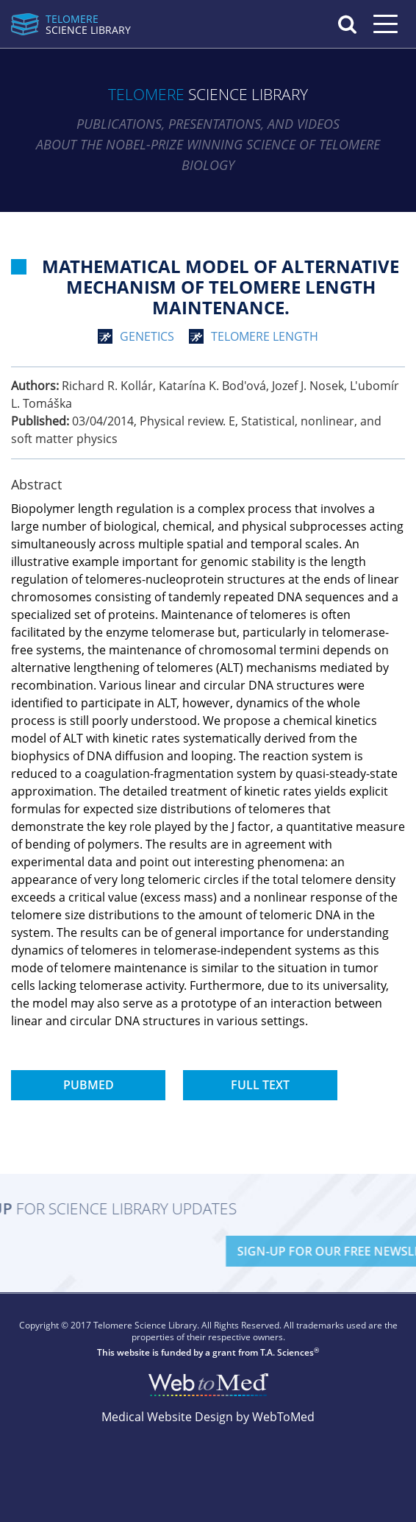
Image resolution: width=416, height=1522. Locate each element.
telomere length (264, 336)
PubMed (88, 1085)
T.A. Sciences (287, 1352)
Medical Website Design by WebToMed (208, 1417)
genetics (147, 336)
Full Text (260, 1085)
